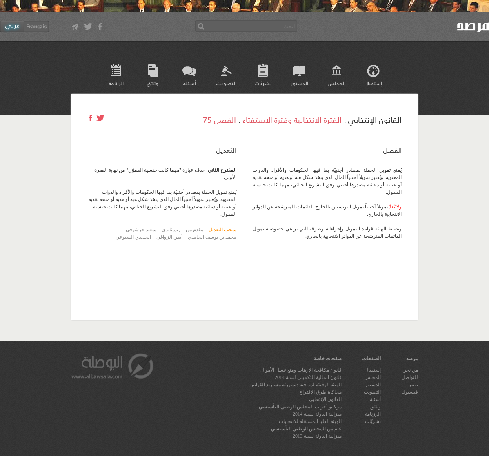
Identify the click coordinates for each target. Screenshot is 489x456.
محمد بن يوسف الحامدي (212, 237)
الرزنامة (116, 83)
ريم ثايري (171, 229)
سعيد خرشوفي (141, 229)
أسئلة (189, 83)
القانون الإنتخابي (325, 399)
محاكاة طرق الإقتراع (321, 392)
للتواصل (410, 377)
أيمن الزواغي (169, 237)
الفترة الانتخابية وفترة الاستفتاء (292, 119)
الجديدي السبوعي (133, 237)
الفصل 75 (219, 119)
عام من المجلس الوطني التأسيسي (306, 429)
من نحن (410, 370)
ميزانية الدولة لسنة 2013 (317, 436)
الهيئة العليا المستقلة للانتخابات (310, 421)
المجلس (336, 83)
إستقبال (373, 83)
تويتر (413, 384)
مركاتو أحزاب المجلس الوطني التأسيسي (300, 407)
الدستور (299, 83)
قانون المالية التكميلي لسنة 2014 (308, 377)
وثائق (152, 83)
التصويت (226, 83)
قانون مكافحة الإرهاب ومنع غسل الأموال (301, 370)
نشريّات (263, 83)
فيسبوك (409, 392)
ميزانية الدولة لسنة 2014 (317, 414)
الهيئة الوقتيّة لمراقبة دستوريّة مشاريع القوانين (295, 384)
